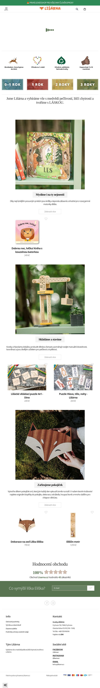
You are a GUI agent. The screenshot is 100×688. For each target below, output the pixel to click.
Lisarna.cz (43, 577)
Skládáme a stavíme (50, 339)
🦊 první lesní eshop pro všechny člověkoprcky (50, 2)
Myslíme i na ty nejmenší (50, 194)
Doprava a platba (11, 628)
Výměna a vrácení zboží (13, 625)
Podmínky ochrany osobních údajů (17, 632)
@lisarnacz (56, 658)
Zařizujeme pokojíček (50, 485)
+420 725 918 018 (63, 631)
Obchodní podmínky (12, 621)
